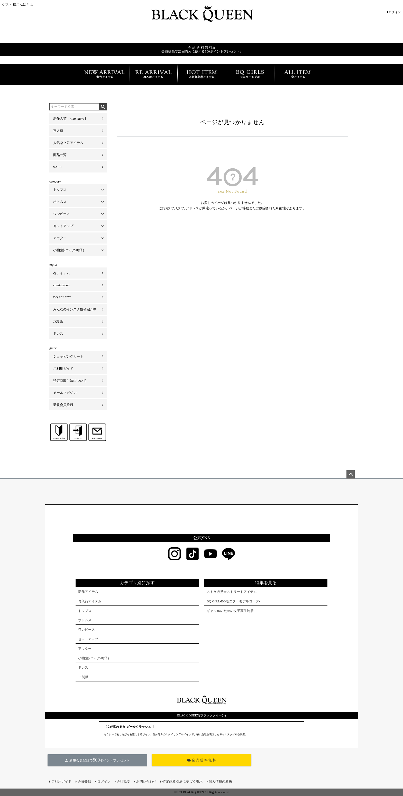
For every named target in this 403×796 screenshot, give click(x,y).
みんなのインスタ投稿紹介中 (75, 309)
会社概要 (123, 781)
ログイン (395, 12)
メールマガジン (65, 393)
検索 (103, 106)
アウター (60, 238)
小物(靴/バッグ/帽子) (68, 250)
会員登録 (84, 781)
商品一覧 (60, 155)
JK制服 (58, 321)
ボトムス (60, 202)
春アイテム (61, 273)
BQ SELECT (62, 297)
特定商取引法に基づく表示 (182, 781)
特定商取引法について (70, 381)
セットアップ (63, 226)
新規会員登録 (63, 405)
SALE (57, 167)
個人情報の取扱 (220, 781)
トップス (60, 190)
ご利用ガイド (63, 368)
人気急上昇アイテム (68, 143)
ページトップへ (350, 474)
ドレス (58, 333)
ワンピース (61, 214)
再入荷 (58, 131)
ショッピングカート (68, 356)
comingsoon (61, 285)
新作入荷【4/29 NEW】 (70, 118)
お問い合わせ (146, 781)
